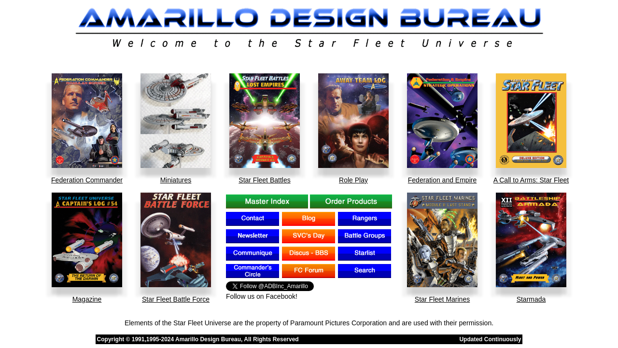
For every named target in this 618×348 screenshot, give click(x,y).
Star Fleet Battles (264, 180)
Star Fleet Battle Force (176, 299)
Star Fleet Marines (442, 299)
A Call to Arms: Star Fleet (531, 180)
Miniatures (176, 180)
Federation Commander (87, 180)
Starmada (531, 299)
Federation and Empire (442, 180)
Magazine (87, 299)
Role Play (353, 180)
